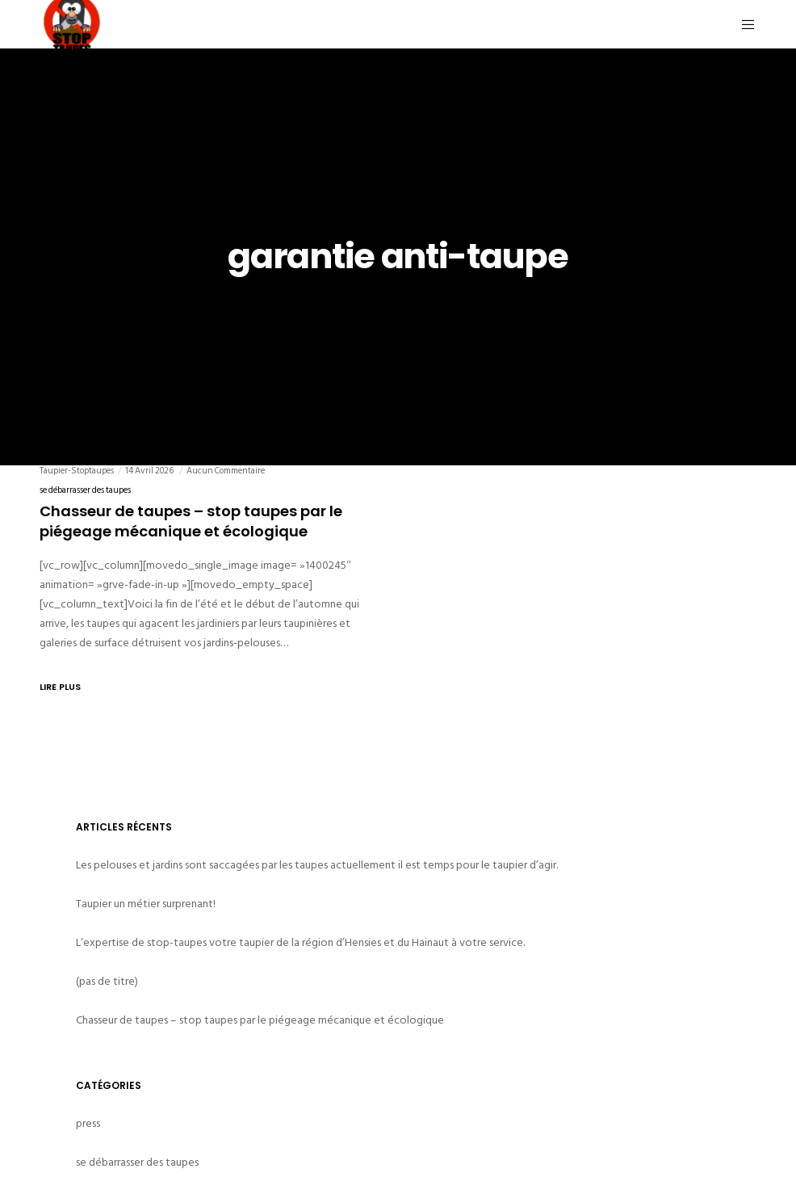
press (88, 1123)
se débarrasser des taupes (85, 490)
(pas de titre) (107, 981)
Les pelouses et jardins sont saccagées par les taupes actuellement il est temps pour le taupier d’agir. (317, 865)
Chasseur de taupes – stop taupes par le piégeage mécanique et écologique (260, 1020)
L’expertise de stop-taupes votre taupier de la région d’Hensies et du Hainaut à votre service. (300, 942)
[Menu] (741, 24)
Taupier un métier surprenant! (146, 903)
